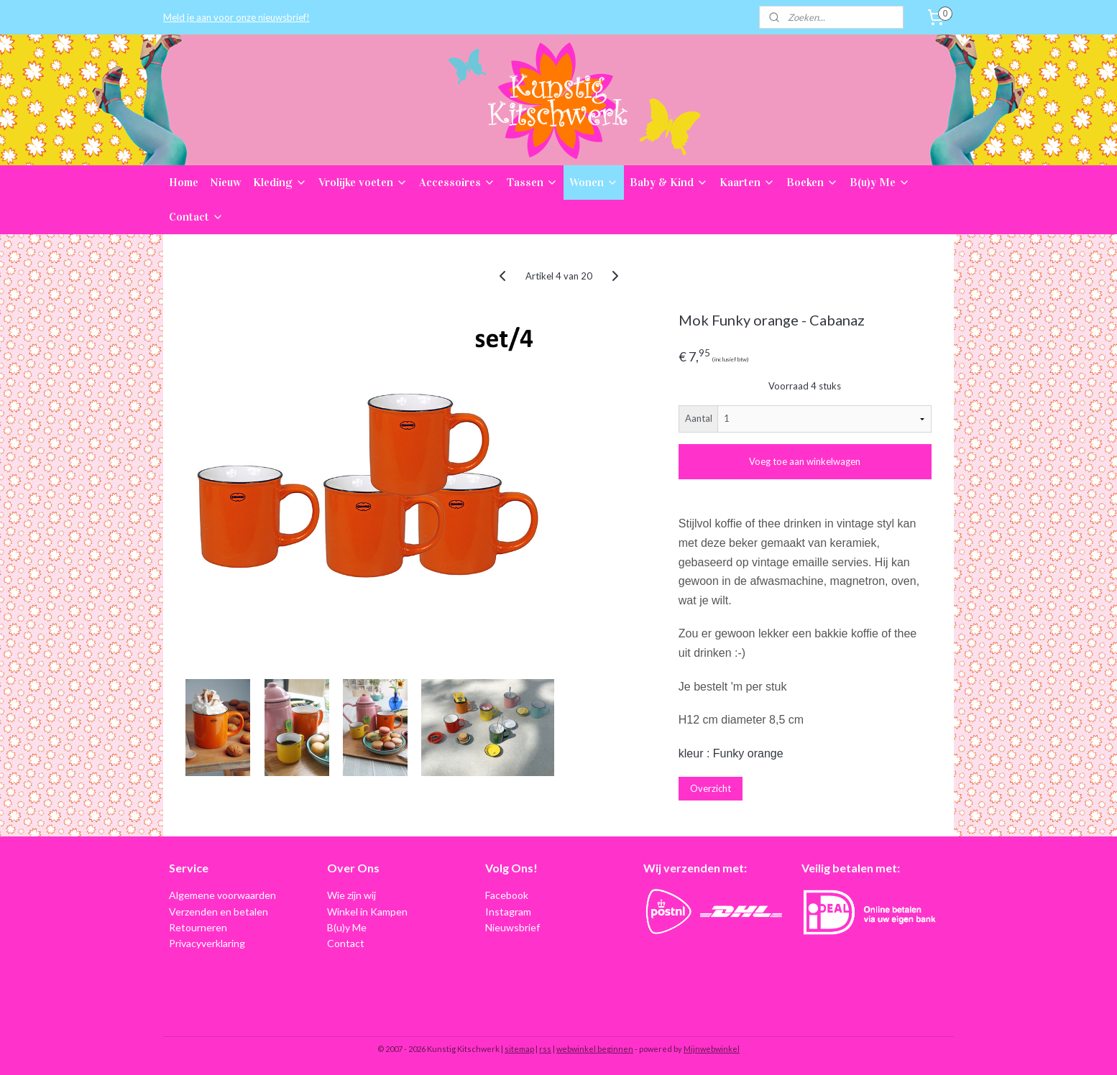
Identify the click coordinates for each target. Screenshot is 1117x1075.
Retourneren (198, 927)
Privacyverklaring (207, 943)
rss (545, 1048)
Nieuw (226, 182)
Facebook (506, 895)
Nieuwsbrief (512, 927)
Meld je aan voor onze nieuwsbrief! (236, 17)
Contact (196, 216)
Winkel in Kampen (367, 911)
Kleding (280, 182)
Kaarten (747, 182)
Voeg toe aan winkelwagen (804, 461)
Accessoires (457, 182)
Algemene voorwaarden (222, 895)
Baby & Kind (669, 182)
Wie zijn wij (351, 895)
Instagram (508, 911)
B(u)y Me (880, 182)
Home (183, 182)
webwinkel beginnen (594, 1048)
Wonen (593, 182)
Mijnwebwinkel (712, 1048)
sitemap (519, 1048)
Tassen (532, 182)
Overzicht (710, 788)
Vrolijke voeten (363, 182)
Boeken (812, 182)
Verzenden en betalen (218, 911)
